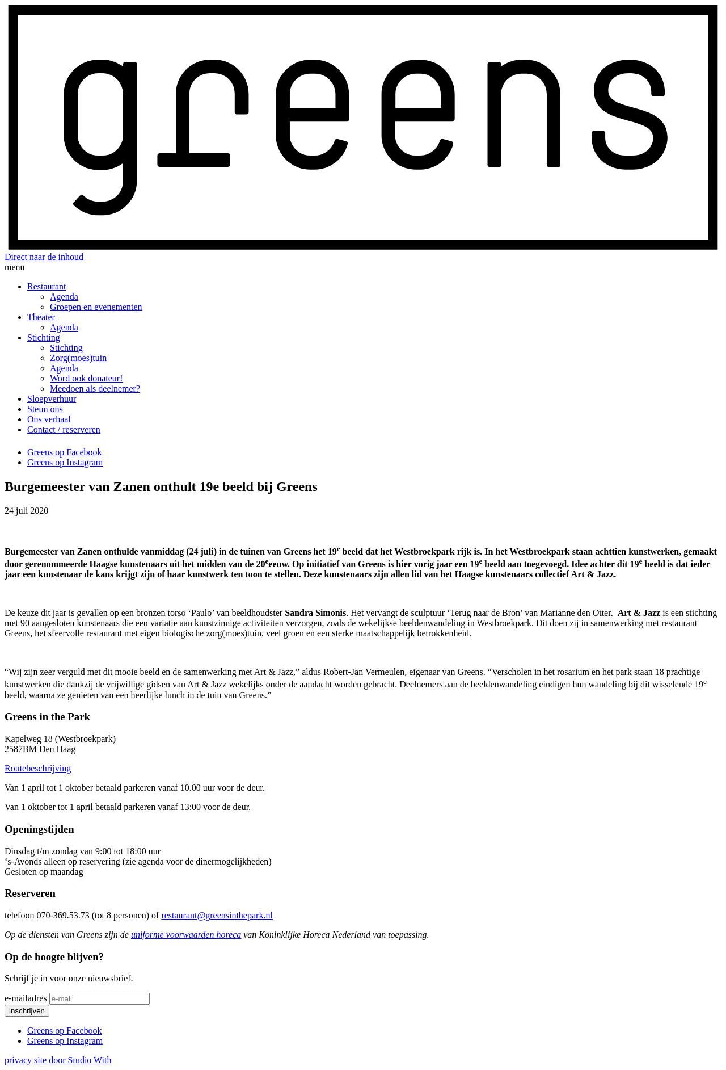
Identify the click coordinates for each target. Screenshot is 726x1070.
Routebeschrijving (38, 768)
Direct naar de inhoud (44, 257)
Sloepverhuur (51, 399)
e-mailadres (26, 998)
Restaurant (46, 286)
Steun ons (45, 409)
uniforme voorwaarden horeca (186, 934)
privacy (18, 1060)
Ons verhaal (49, 419)
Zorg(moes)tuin (78, 358)
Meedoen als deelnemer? (95, 388)
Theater (41, 317)
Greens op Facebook (64, 452)
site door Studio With (72, 1060)
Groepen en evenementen (96, 307)
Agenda (64, 296)
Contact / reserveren (63, 429)
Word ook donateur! (86, 378)
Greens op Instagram (65, 462)
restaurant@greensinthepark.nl (216, 915)
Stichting (43, 337)
